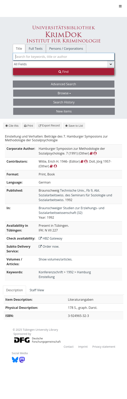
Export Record (49, 125)
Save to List (74, 125)
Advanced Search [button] (63, 84)
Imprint (83, 346)
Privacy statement (103, 346)
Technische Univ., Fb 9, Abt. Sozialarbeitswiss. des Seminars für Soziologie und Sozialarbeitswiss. (75, 195)
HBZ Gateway (50, 238)
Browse (64, 93)
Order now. (49, 246)
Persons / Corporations (66, 48)
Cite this (12, 125)
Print (28, 125)
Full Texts (36, 48)
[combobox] (63, 56)
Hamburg (84, 272)
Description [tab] (14, 290)
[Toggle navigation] (120, 6)
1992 (70, 272)
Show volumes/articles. (55, 259)
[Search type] (63, 64)
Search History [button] (63, 102)
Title (19, 48)
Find (63, 71)
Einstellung (47, 277)
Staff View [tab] (37, 290)
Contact (68, 346)
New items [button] (64, 111)
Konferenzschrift (51, 272)
